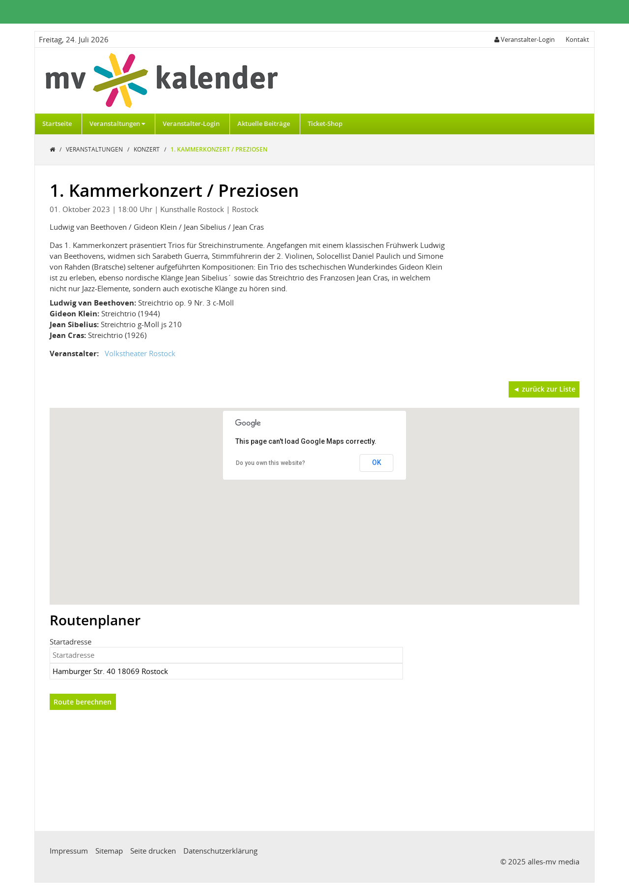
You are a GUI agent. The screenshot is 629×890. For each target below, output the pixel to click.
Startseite (57, 123)
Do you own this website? (270, 463)
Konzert (147, 149)
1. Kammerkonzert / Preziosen (219, 149)
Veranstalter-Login (191, 123)
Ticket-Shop (325, 123)
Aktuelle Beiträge (263, 123)
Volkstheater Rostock (140, 353)
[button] (314, 497)
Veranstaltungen (117, 123)
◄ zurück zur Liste (544, 389)
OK (376, 462)
